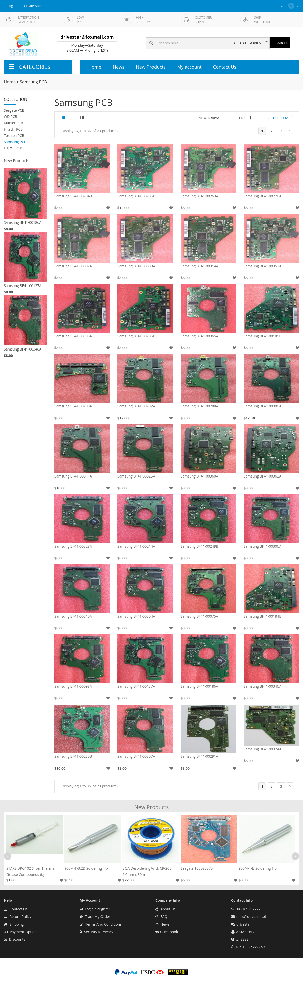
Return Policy (17, 916)
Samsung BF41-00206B (136, 196)
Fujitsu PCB (13, 148)
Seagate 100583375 (197, 868)
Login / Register (95, 909)
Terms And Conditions (101, 924)
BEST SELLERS (279, 117)
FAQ (161, 916)
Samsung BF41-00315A (73, 616)
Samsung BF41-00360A (199, 476)
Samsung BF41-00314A (199, 266)
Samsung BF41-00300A (262, 406)
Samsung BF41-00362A (262, 476)
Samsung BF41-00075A (199, 616)
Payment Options (21, 931)
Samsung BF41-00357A (136, 756)
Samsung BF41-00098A (73, 686)
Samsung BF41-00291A (199, 756)
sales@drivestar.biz (251, 916)
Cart (290, 6)
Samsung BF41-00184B (262, 616)
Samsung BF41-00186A (22, 222)
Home (94, 67)
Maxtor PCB (13, 122)
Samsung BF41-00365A (199, 336)
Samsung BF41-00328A (73, 546)
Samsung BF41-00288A (199, 406)
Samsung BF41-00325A (136, 476)
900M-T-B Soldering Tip (258, 868)
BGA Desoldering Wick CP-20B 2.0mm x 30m (147, 871)
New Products (151, 67)
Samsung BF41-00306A (262, 546)
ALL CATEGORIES (247, 43)
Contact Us (224, 67)
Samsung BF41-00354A (136, 616)
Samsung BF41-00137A (22, 285)
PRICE (245, 117)
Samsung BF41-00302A (73, 266)
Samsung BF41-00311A (73, 476)
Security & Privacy (96, 931)
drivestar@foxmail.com (87, 37)
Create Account (35, 6)
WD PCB (10, 116)
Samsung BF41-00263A (199, 196)
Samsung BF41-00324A (262, 749)
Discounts (14, 939)
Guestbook (166, 931)
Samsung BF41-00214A (136, 546)
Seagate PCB (14, 110)
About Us (165, 909)
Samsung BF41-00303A (136, 266)
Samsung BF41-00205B (136, 336)
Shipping (14, 924)
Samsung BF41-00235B (73, 756)
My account (189, 67)
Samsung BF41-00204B (73, 196)
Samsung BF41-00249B (199, 546)
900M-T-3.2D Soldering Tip (86, 868)
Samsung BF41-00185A (73, 336)
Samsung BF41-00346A (22, 349)
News (118, 67)
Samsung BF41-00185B (262, 336)
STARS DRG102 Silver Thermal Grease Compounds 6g (30, 871)
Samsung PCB (15, 141)
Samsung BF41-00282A (136, 406)
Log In (12, 6)
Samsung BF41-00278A (262, 196)
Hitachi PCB (13, 129)
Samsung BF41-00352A (262, 266)
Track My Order (95, 916)
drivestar (243, 924)
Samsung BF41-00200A (73, 406)
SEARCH (280, 42)
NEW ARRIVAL (211, 117)
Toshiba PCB (14, 135)
